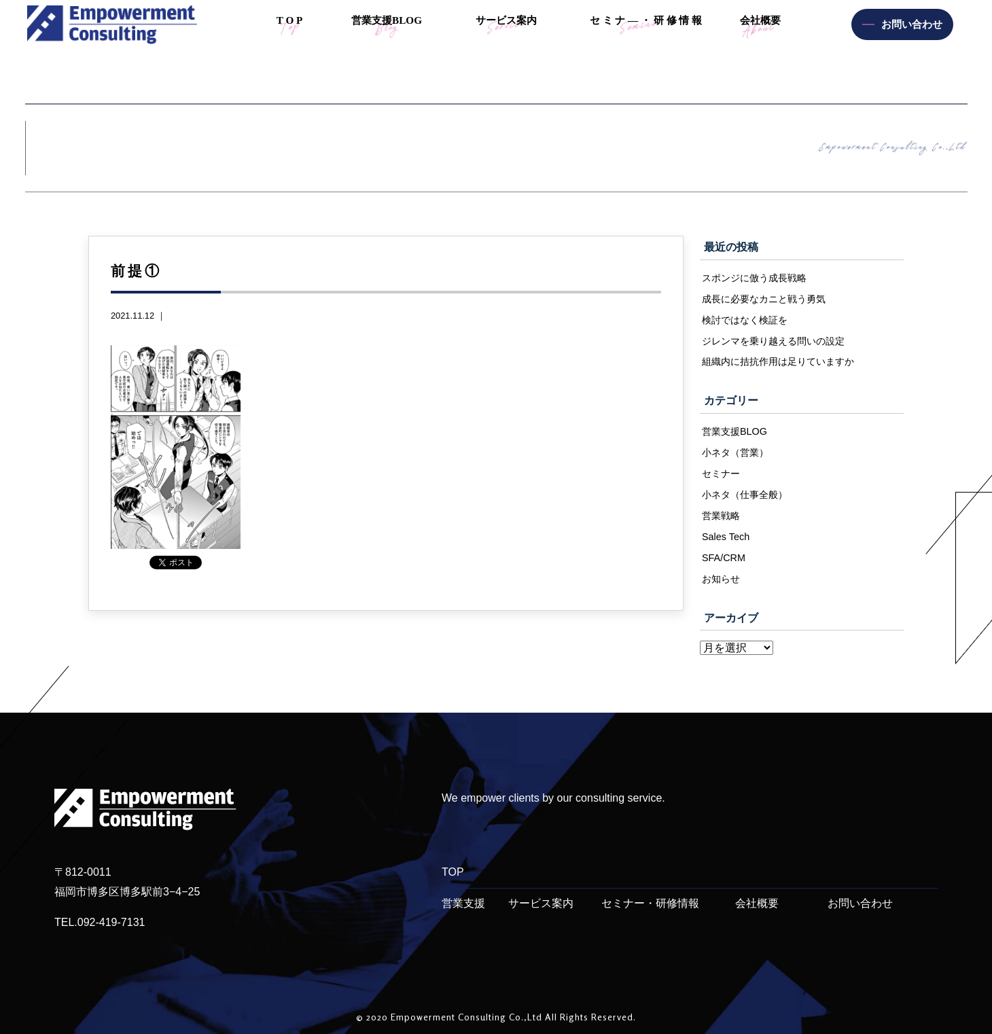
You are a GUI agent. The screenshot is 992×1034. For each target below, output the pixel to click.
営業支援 (463, 903)
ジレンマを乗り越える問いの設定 (773, 341)
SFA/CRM (723, 557)
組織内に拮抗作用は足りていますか (778, 361)
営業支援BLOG (734, 431)
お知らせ (721, 578)
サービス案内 (540, 903)
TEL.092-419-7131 (99, 922)
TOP (453, 872)
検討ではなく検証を (744, 320)
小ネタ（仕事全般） (744, 494)
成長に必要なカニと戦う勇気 (764, 298)
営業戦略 (721, 515)
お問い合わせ (860, 903)
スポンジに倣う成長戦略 (754, 277)
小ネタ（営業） (735, 452)
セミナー (721, 473)
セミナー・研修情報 (650, 903)
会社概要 (757, 903)
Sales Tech (725, 536)
